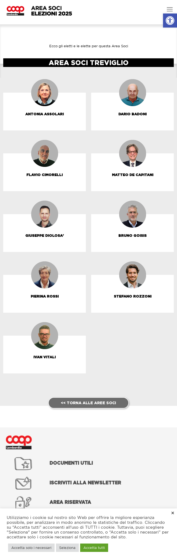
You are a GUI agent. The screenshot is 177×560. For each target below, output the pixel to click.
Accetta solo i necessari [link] (31, 548)
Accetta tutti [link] (94, 548)
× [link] (172, 513)
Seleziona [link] (67, 548)
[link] (170, 21)
